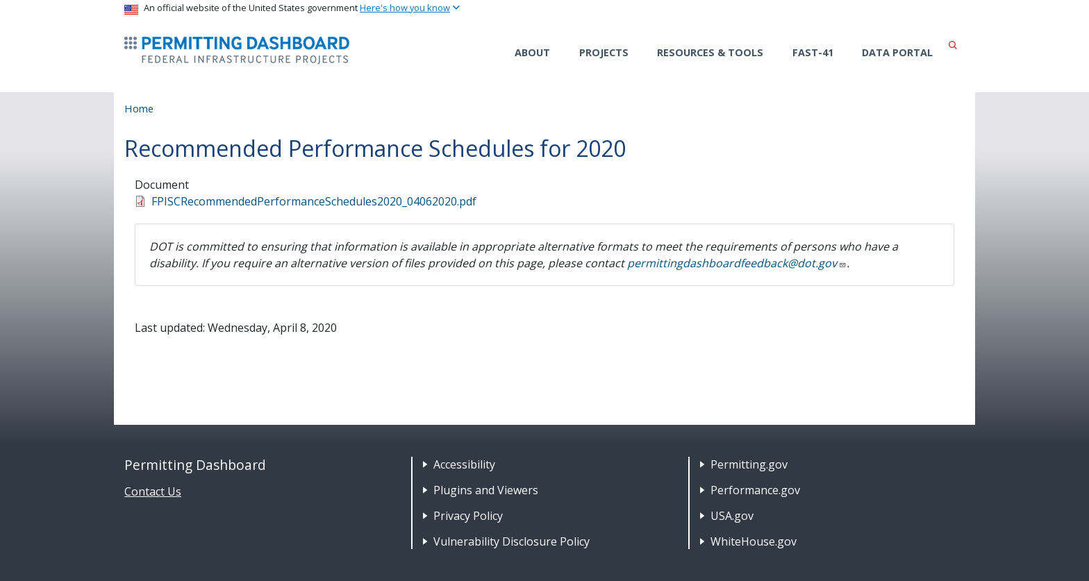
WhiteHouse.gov (753, 541)
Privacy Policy (468, 515)
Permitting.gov (749, 464)
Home (138, 108)
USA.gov (732, 515)
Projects (604, 52)
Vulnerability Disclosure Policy (511, 541)
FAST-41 (812, 52)
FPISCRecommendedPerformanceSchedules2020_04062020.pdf (313, 201)
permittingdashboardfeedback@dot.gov (737, 263)
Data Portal (897, 52)
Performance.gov (755, 490)
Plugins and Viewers (485, 490)
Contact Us (152, 491)
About (532, 52)
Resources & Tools (710, 52)
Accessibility (464, 464)
